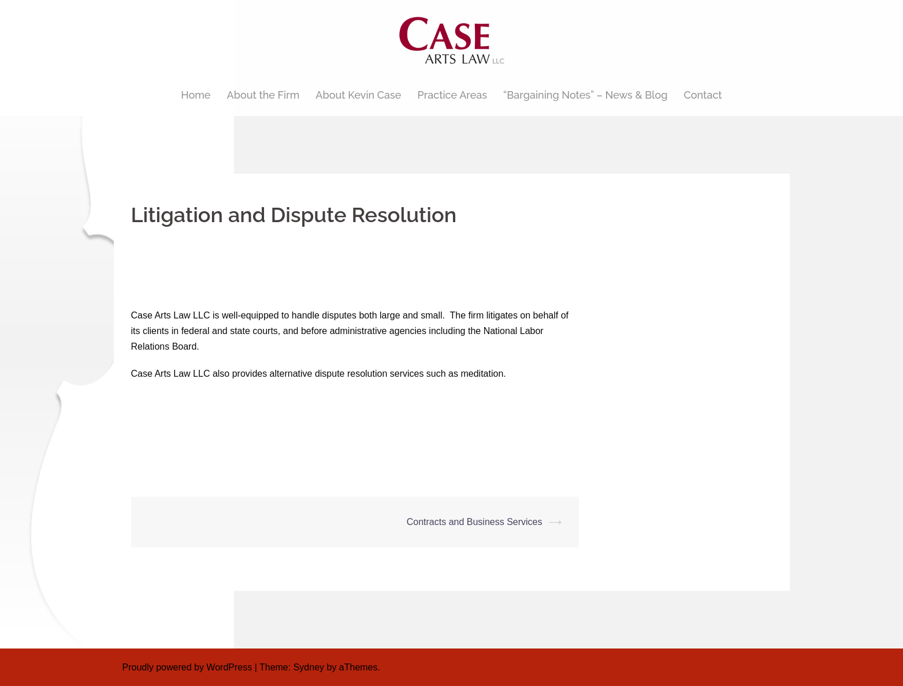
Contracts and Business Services (474, 522)
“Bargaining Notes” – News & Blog (585, 95)
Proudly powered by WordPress (187, 667)
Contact (703, 95)
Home (195, 95)
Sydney (308, 667)
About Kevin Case (358, 95)
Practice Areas (452, 95)
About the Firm (263, 95)
